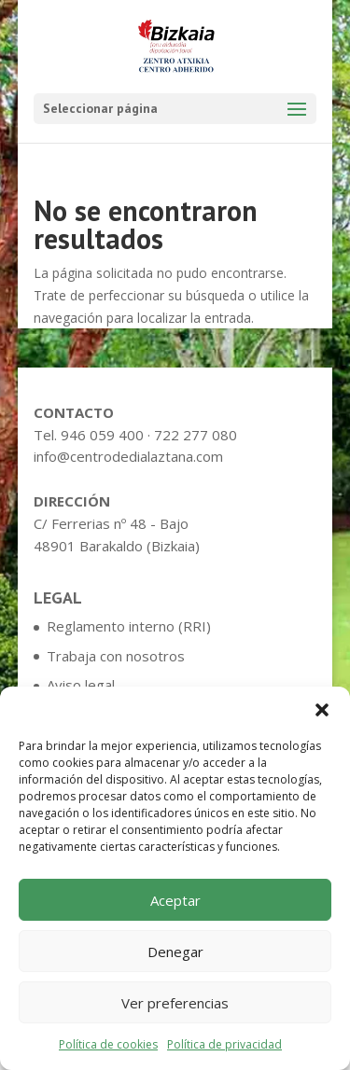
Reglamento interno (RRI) (129, 626)
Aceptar (175, 900)
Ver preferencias (175, 1003)
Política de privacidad (224, 1044)
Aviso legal (81, 684)
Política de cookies (108, 1044)
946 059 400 (102, 434)
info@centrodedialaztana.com (128, 456)
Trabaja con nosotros (116, 655)
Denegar (175, 951)
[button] (322, 710)
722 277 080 (195, 434)
